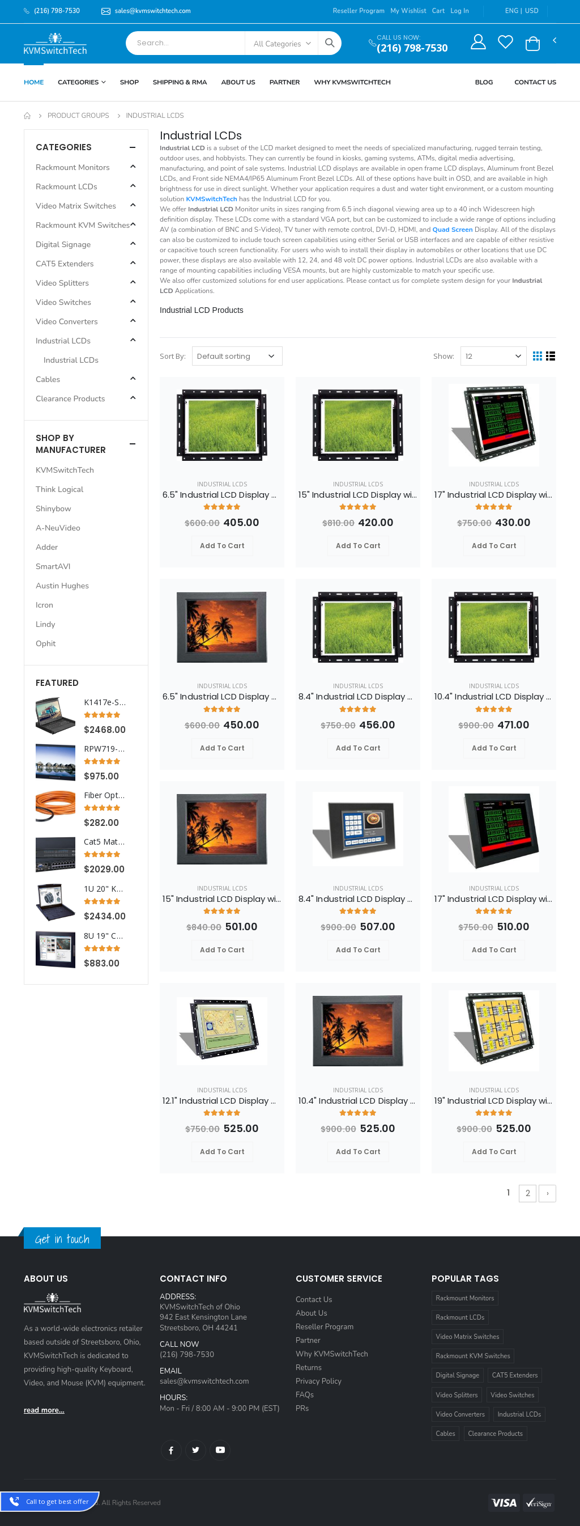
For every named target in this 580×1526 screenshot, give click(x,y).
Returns (309, 1368)
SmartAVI (53, 566)
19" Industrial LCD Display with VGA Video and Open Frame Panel (493, 1101)
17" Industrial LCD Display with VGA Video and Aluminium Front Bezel (493, 899)
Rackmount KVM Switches (473, 1356)
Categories (78, 82)
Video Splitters (457, 1395)
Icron (44, 605)
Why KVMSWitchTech (352, 82)
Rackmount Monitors (465, 1298)
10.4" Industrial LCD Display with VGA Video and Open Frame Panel (493, 696)
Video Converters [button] (67, 321)
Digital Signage (458, 1375)
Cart (438, 11)
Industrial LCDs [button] (63, 341)
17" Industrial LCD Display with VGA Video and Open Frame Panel (493, 495)
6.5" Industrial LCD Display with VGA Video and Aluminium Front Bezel (222, 696)
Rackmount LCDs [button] (66, 186)
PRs (302, 1409)
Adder (47, 547)
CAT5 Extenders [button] (65, 263)
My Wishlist (408, 11)
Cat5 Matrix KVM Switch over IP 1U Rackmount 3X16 (105, 842)
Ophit (46, 643)
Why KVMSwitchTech (332, 1354)
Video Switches (512, 1395)
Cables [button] (48, 379)
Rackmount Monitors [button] (73, 167)
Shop (129, 82)
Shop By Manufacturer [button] (71, 444)
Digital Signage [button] (63, 244)
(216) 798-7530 (412, 47)
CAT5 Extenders (515, 1375)
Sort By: (173, 356)
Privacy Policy (319, 1381)
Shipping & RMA (180, 82)
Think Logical (59, 489)
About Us (238, 82)
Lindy (45, 624)
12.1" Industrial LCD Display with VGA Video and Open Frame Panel (222, 1101)
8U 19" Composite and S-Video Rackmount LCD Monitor (105, 936)
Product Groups (78, 115)
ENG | (507, 11)
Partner (285, 82)
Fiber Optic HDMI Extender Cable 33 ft (105, 795)
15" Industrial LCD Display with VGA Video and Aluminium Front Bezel (222, 899)
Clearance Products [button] (70, 398)
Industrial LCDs (222, 484)
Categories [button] (64, 147)
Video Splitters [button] (62, 283)
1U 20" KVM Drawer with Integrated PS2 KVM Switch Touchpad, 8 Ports (105, 889)
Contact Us (535, 82)
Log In (459, 11)
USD (532, 11)
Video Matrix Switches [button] (76, 206)
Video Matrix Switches (468, 1337)
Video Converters (460, 1414)
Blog (484, 82)
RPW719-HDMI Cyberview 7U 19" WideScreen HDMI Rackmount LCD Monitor (105, 749)
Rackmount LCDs (460, 1317)
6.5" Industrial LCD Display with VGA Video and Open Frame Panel (222, 495)
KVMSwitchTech (65, 470)
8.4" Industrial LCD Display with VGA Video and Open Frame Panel (357, 696)
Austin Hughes (62, 585)
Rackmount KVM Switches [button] (83, 225)
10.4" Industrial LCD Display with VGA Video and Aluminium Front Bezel (357, 1101)
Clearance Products (495, 1434)
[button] (532, 43)
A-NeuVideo (58, 528)
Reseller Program (359, 11)
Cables (445, 1434)
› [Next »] (548, 1193)
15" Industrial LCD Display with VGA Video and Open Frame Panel (357, 495)
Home (34, 82)
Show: (443, 356)
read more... (44, 1410)
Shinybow (53, 508)
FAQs (305, 1395)
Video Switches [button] (63, 302)
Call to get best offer (57, 1501)
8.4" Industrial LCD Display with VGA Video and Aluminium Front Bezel (357, 899)
